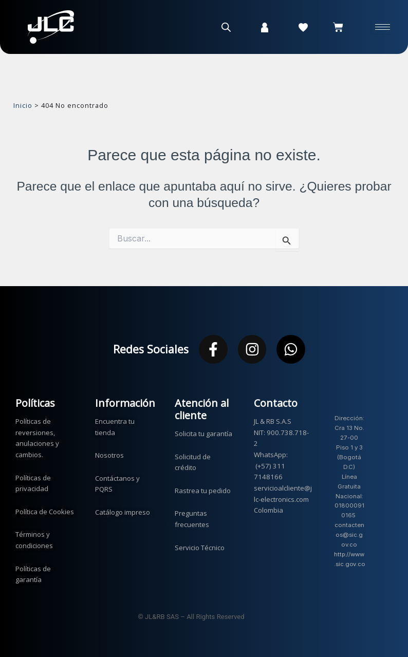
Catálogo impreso (122, 508)
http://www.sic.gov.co (349, 560)
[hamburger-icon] (382, 27)
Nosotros (109, 451)
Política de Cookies (44, 508)
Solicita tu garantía (203, 430)
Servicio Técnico (200, 544)
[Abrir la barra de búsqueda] (226, 27)
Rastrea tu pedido (203, 487)
